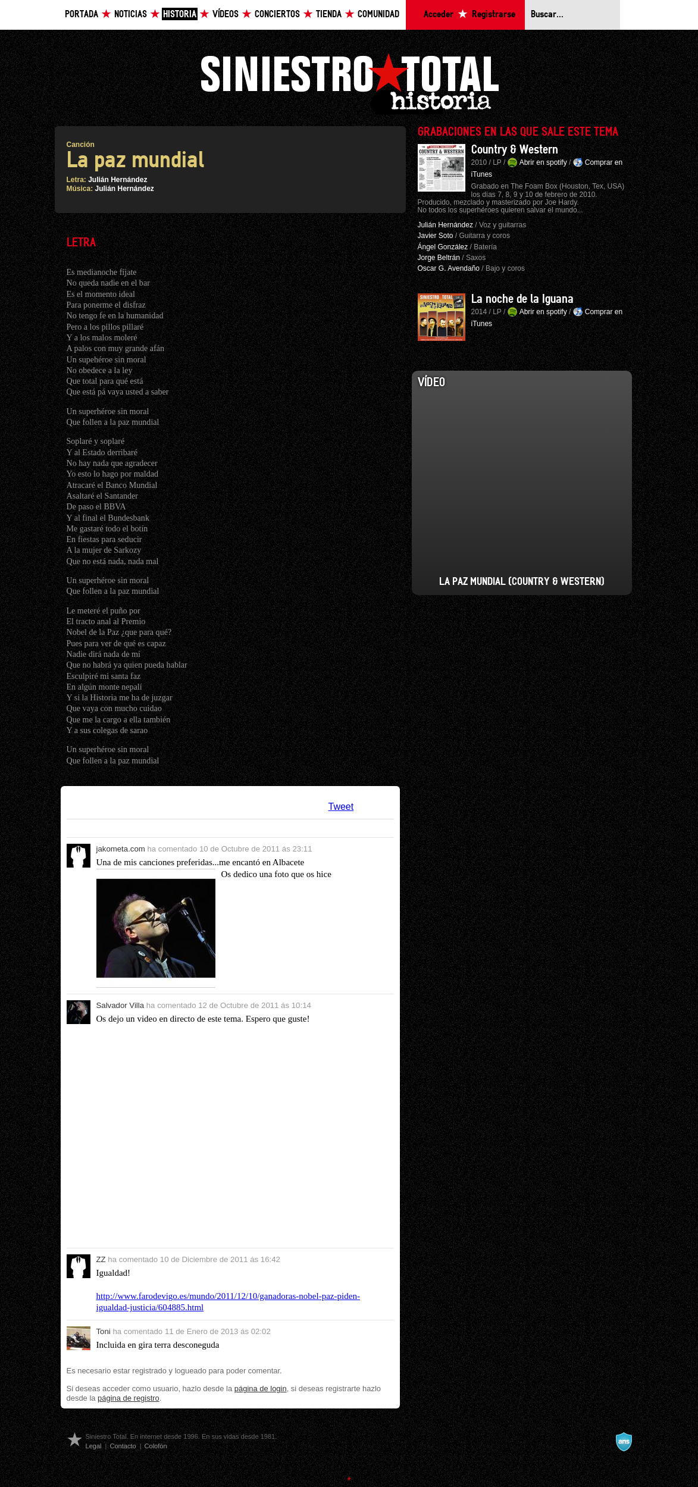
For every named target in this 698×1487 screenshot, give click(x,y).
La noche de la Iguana (522, 299)
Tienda (329, 14)
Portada (81, 14)
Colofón (156, 1446)
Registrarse (493, 14)
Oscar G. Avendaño (449, 268)
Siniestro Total (349, 82)
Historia (179, 14)
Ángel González (443, 247)
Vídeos (225, 14)
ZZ (101, 1259)
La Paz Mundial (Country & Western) (522, 582)
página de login (260, 1388)
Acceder (438, 14)
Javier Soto (435, 235)
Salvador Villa (120, 1005)
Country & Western (514, 150)
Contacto (122, 1446)
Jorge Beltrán (439, 257)
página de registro (128, 1398)
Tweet (341, 807)
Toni (103, 1331)
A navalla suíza (623, 1441)
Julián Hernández (117, 180)
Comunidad (378, 14)
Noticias (130, 14)
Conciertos (277, 14)
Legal (94, 1446)
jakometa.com (120, 848)
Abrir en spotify (543, 162)
